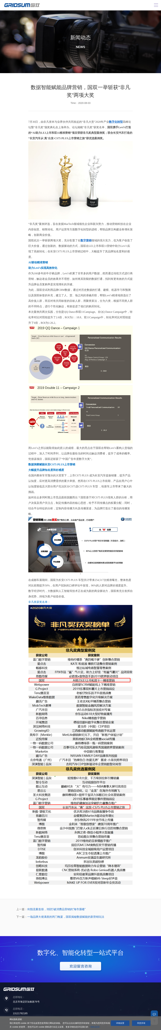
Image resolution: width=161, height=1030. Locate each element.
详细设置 (120, 1023)
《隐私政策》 (95, 1027)
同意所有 (141, 1023)
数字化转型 (116, 121)
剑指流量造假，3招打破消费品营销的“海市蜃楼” (56, 909)
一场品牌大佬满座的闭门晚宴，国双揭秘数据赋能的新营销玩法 (65, 916)
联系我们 (154, 1014)
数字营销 (85, 240)
